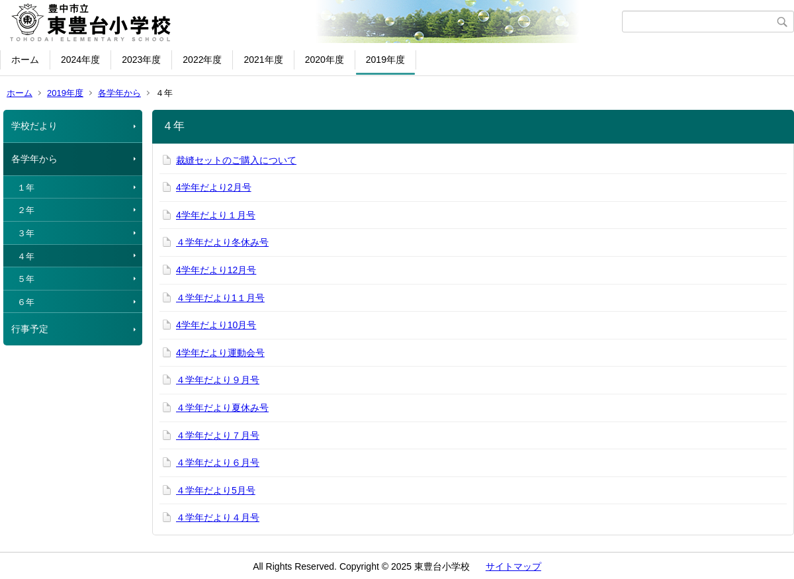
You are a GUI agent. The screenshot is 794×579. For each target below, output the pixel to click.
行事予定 (29, 329)
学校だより (34, 125)
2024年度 (80, 59)
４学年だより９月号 (217, 380)
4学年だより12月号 (216, 270)
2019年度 (385, 59)
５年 (25, 279)
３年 (25, 233)
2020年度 (324, 59)
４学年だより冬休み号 (222, 242)
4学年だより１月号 (215, 215)
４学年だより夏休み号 (222, 407)
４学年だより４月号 (217, 517)
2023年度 (141, 59)
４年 (25, 256)
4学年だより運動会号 (220, 352)
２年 (25, 210)
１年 (25, 188)
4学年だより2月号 (213, 187)
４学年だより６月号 (217, 462)
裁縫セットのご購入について (236, 160)
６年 (25, 302)
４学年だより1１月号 (220, 297)
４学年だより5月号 (215, 490)
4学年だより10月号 (216, 325)
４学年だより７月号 (217, 435)
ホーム (25, 59)
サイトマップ (513, 566)
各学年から (119, 93)
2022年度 (202, 59)
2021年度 (263, 59)
